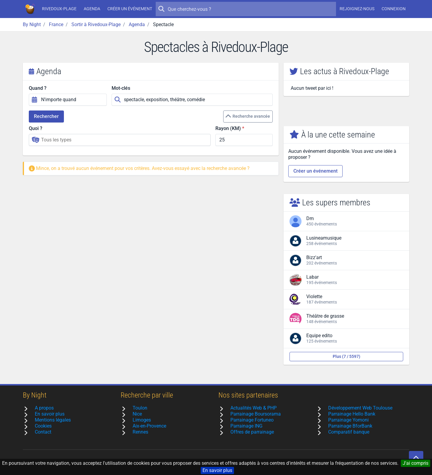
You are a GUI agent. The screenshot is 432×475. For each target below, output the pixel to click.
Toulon (140, 408)
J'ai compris (415, 463)
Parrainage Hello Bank (351, 414)
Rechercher (46, 116)
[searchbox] (124, 140)
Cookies (43, 426)
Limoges (142, 420)
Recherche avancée (247, 116)
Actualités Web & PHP (253, 408)
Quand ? (37, 88)
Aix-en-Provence (149, 426)
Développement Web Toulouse (360, 408)
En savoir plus (217, 470)
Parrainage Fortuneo (252, 420)
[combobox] (120, 140)
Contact (43, 432)
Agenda (92, 8)
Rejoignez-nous (357, 8)
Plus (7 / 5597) (346, 356)
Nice (137, 414)
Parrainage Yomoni (348, 420)
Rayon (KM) (228, 128)
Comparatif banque (348, 432)
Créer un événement (129, 8)
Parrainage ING (246, 426)
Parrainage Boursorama (255, 414)
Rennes (140, 432)
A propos (44, 408)
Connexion (394, 8)
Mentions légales (53, 420)
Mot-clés (121, 88)
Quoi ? (35, 128)
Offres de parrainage (252, 432)
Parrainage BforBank (350, 426)
